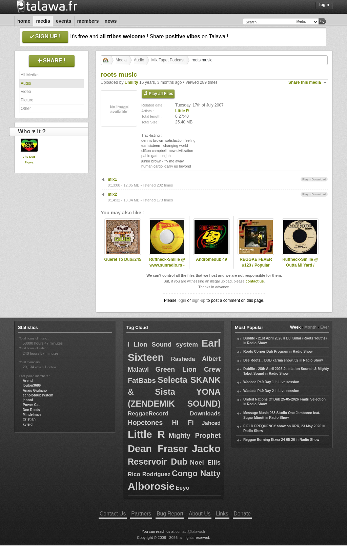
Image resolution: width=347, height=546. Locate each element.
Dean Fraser (158, 448)
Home (23, 21)
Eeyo (182, 488)
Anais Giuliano (35, 390)
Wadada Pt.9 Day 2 (258, 391)
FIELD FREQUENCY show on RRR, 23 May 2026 (282, 426)
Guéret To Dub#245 (122, 259)
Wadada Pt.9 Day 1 (258, 382)
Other (26, 108)
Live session (289, 382)
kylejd (28, 424)
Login (324, 4)
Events (64, 21)
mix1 (112, 179)
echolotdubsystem (38, 395)
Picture (27, 100)
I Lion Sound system (163, 344)
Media (43, 21)
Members (88, 21)
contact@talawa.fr (190, 531)
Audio (26, 83)
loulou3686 (32, 385)
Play (305, 179)
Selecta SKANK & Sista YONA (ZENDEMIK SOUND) (174, 391)
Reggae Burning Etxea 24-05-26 (269, 440)
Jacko (206, 448)
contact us (254, 281)
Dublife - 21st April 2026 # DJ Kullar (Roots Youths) (285, 338)
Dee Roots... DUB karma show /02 (270, 360)
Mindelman (32, 414)
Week (295, 327)
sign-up (198, 300)
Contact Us (113, 513)
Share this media (304, 82)
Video (26, 91)
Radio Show (257, 343)
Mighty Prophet (194, 435)
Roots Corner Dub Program (265, 351)
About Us (199, 513)
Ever (324, 327)
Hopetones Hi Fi (161, 422)
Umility (131, 82)
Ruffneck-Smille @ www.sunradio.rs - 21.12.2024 (167, 265)
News (111, 21)
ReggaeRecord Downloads (174, 413)
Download (318, 179)
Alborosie (151, 486)
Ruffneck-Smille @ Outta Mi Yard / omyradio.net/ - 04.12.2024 (300, 268)
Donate (242, 513)
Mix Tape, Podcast (167, 60)
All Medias (30, 75)
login (182, 300)
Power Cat (31, 405)
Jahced (211, 423)
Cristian (29, 419)
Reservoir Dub (157, 461)
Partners (141, 513)
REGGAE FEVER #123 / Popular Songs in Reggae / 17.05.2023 (255, 268)
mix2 (112, 194)
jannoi (28, 400)
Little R (182, 111)
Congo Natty (196, 473)
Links (222, 513)
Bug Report (170, 513)
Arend (28, 381)
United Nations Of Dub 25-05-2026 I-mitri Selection (284, 399)
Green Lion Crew (188, 369)
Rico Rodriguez (149, 474)
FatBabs (142, 380)
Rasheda (183, 359)
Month (310, 327)
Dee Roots (31, 410)
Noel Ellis (205, 462)
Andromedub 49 (211, 259)
